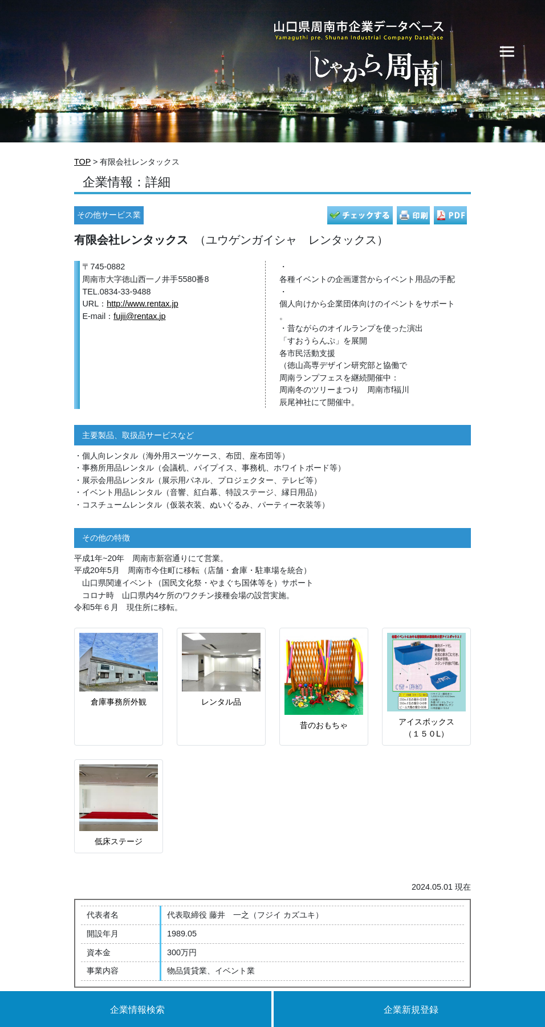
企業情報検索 (137, 1009)
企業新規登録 (411, 1009)
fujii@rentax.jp (139, 316)
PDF (450, 215)
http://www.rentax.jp (142, 303)
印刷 (413, 215)
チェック (360, 215)
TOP (82, 161)
